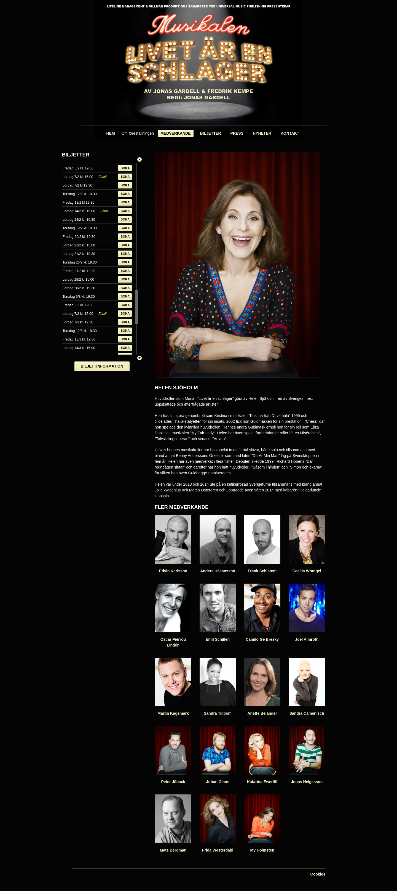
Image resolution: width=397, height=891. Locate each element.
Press (236, 133)
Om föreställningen (137, 133)
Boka (125, 168)
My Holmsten (262, 823)
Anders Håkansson (218, 544)
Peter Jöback (173, 755)
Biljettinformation (102, 366)
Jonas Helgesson (307, 755)
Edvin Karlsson (173, 544)
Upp (139, 159)
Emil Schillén (218, 613)
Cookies (317, 874)
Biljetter (210, 133)
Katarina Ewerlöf (262, 755)
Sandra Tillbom (218, 687)
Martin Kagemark (173, 687)
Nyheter (262, 133)
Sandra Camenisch (307, 687)
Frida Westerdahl (218, 823)
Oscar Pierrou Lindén (173, 615)
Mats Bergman (173, 823)
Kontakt (290, 133)
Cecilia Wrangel (307, 544)
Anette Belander (262, 687)
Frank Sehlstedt (262, 544)
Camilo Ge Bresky (262, 613)
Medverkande (175, 133)
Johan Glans (218, 755)
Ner (139, 358)
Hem (110, 133)
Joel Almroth (307, 613)
